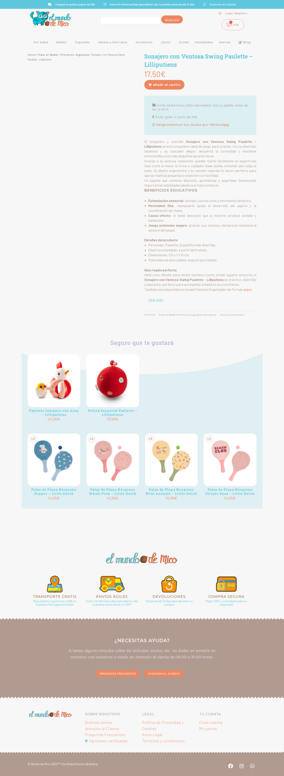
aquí (247, 290)
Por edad (40, 42)
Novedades (204, 42)
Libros (165, 42)
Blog (245, 42)
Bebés (61, 42)
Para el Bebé (48, 54)
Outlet (184, 42)
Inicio (32, 54)
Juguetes (82, 42)
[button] (164, 85)
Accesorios (144, 42)
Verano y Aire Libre (112, 42)
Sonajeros (210, 314)
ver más (155, 300)
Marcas (224, 42)
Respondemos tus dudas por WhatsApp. (192, 125)
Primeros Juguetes (74, 54)
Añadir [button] (54, 426)
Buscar (172, 20)
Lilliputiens (236, 314)
